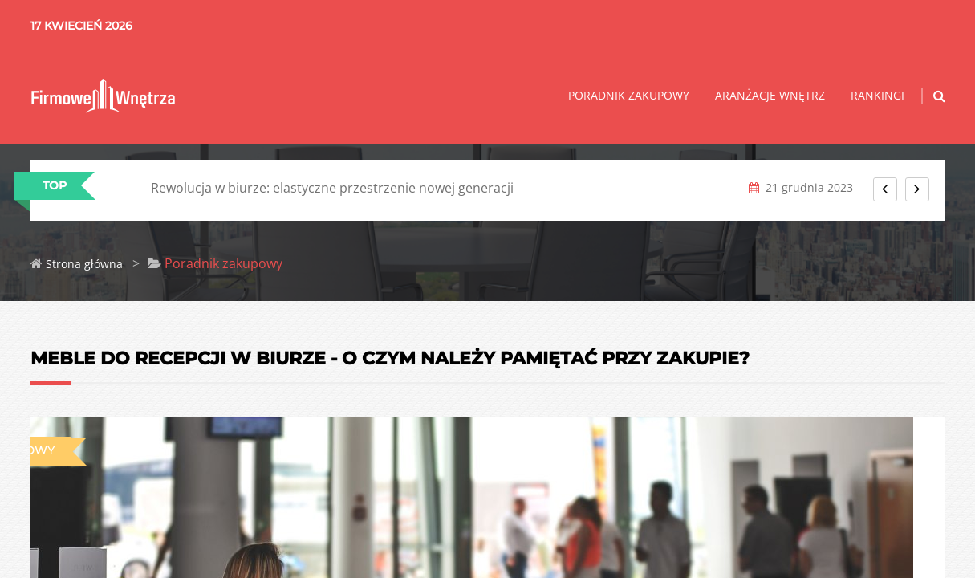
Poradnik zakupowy (628, 95)
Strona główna (84, 263)
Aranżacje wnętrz (770, 95)
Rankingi (877, 95)
